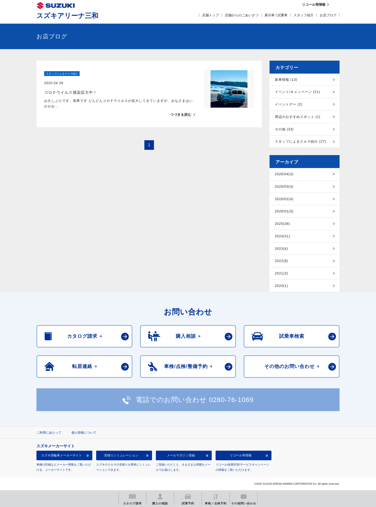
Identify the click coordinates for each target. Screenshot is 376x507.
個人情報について (83, 432)
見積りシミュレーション (121, 455)
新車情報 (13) (286, 80)
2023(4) (281, 249)
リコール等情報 (241, 455)
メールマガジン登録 (181, 455)
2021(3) (281, 273)
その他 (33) (284, 129)
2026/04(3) (284, 174)
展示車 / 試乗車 (276, 15)
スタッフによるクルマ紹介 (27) (300, 141)
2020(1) (281, 286)
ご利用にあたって (48, 432)
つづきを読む (181, 105)
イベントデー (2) (288, 104)
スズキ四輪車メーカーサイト (61, 455)
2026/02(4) (284, 199)
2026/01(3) (284, 211)
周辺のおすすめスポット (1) (297, 117)
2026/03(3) (284, 186)
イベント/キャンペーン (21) (297, 92)
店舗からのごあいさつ (241, 15)
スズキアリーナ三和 (67, 15)
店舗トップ (210, 15)
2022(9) (281, 261)
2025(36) (282, 224)
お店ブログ (328, 15)
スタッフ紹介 (304, 15)
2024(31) (282, 236)
